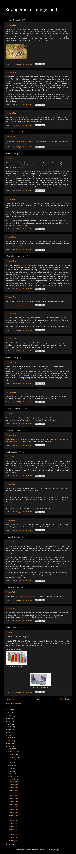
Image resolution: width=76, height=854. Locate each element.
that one (59, 439)
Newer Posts (11, 699)
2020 (10, 724)
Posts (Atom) (18, 703)
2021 (10, 721)
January (12, 779)
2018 (10, 729)
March (12, 774)
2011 (10, 844)
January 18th (11, 261)
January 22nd (11, 158)
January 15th (11, 338)
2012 (10, 746)
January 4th (10, 542)
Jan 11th (9, 414)
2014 (10, 741)
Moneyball (18, 396)
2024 (10, 713)
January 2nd (10, 608)
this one (51, 439)
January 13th (11, 392)
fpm (44, 850)
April (11, 771)
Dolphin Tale (19, 301)
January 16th (11, 313)
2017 (10, 732)
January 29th (11, 25)
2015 (10, 738)
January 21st (10, 199)
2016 (10, 735)
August (12, 760)
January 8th (10, 457)
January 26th (11, 113)
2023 (10, 716)
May (11, 768)
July (11, 762)
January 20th (11, 237)
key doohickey (21, 265)
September (13, 757)
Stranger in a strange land (31, 9)
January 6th (10, 520)
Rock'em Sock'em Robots (24, 141)
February (13, 776)
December (13, 749)
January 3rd (10, 592)
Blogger (56, 850)
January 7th (10, 484)
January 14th (11, 362)
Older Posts (65, 699)
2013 (10, 743)
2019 (10, 727)
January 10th (11, 435)
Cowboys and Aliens (29, 596)
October (12, 754)
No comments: (27, 64)
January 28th (11, 72)
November (13, 751)
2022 (10, 718)
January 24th (11, 137)
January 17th (11, 297)
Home (38, 699)
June (11, 765)
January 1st (10, 632)
